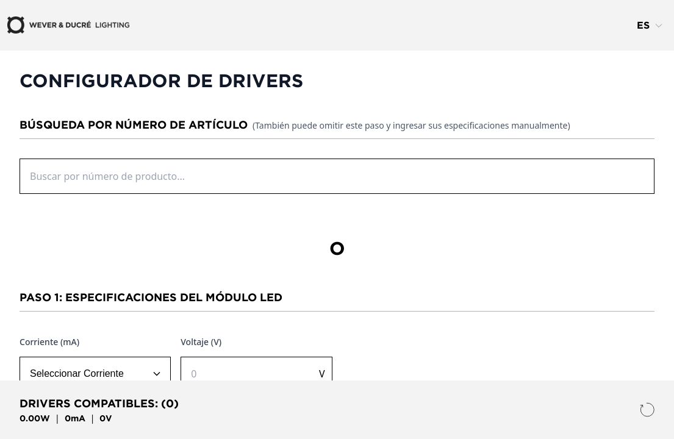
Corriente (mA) (49, 342)
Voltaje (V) (201, 342)
